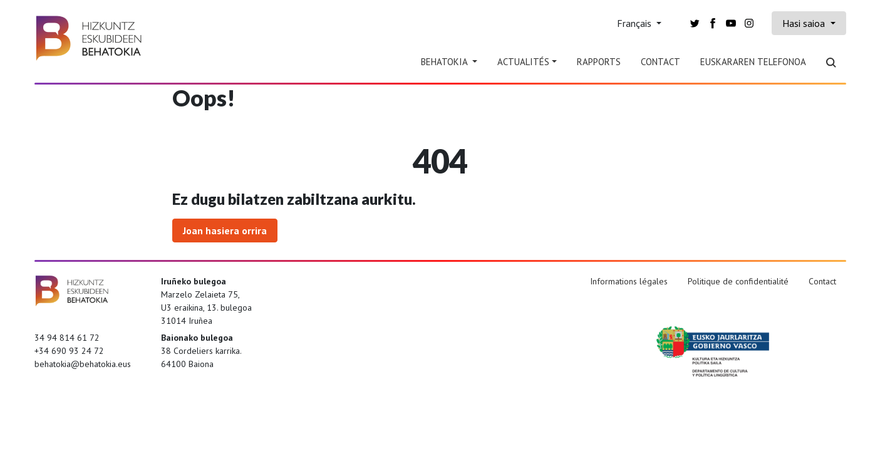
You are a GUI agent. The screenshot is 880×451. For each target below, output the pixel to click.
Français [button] (635, 23)
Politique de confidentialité (738, 281)
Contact (660, 62)
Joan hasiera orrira (225, 230)
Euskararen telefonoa (753, 62)
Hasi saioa (804, 23)
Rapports (599, 62)
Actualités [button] (523, 62)
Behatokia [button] (445, 62)
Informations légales (629, 281)
